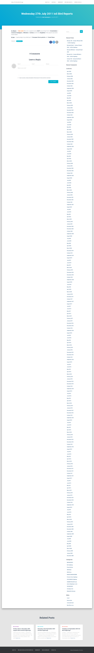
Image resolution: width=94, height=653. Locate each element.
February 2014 (70, 405)
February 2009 (70, 550)
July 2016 (69, 335)
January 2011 (70, 495)
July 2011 (69, 480)
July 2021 (69, 209)
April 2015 (69, 371)
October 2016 (69, 328)
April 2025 (69, 100)
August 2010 (69, 507)
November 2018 (70, 274)
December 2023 (70, 139)
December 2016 (70, 323)
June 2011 (69, 483)
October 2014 (69, 386)
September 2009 (70, 533)
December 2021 (70, 197)
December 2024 (70, 110)
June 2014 (69, 395)
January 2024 (70, 136)
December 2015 (70, 352)
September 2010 (70, 504)
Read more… (18, 638)
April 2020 (69, 245)
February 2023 (70, 163)
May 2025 (69, 98)
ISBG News (69, 569)
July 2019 (69, 260)
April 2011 (69, 487)
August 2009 (69, 536)
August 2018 (69, 282)
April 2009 (69, 546)
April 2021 (69, 216)
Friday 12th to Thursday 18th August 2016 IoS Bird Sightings (22, 629)
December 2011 (70, 468)
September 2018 (70, 279)
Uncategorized (70, 588)
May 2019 (69, 265)
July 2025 (69, 93)
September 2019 (70, 255)
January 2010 (70, 524)
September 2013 (70, 417)
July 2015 (69, 364)
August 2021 (69, 207)
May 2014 (69, 398)
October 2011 (69, 473)
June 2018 (69, 284)
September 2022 (70, 175)
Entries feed (69, 600)
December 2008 (70, 555)
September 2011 (70, 475)
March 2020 (69, 248)
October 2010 (69, 502)
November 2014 (70, 383)
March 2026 (69, 73)
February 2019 (70, 269)
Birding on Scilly (78, 2)
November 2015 (70, 354)
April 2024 (69, 129)
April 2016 (69, 342)
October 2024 (69, 115)
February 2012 (70, 463)
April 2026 (69, 71)
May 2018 (69, 286)
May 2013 (69, 427)
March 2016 (69, 345)
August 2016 (69, 332)
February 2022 (70, 192)
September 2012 (70, 446)
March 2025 (69, 102)
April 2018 (69, 289)
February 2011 (70, 492)
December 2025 (70, 81)
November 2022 (70, 170)
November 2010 (70, 500)
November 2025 (70, 83)
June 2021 (69, 211)
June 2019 (69, 262)
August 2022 (69, 177)
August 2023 (69, 148)
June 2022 (69, 182)
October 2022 (69, 173)
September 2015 (70, 359)
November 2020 (70, 228)
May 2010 (69, 514)
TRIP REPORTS (70, 586)
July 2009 (69, 538)
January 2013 (70, 437)
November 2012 (70, 441)
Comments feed (70, 602)
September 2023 (70, 146)
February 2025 (70, 105)
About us (47, 2)
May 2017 (69, 311)
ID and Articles (70, 567)
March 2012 (69, 461)
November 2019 (70, 250)
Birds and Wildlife (69, 2)
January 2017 (70, 320)
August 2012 (69, 449)
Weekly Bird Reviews (71, 591)
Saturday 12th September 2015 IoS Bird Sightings (46, 629)
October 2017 (69, 299)
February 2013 (70, 434)
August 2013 (69, 420)
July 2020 (69, 238)
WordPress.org (70, 605)
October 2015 (69, 357)
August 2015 (69, 362)
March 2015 (69, 374)
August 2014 (69, 391)
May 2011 (69, 485)
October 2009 (69, 531)
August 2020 (69, 236)
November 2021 (70, 199)
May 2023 (69, 156)
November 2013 (70, 412)
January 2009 (70, 553)
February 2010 (70, 521)
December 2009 (70, 526)
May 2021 (69, 214)
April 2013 (69, 429)
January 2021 (70, 223)
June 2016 (69, 337)
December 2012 (70, 439)
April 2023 (69, 158)
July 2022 (69, 180)
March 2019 (69, 267)
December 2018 (70, 272)
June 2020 (69, 240)
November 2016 (70, 325)
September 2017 (70, 301)
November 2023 (70, 141)
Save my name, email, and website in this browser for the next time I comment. (35, 77)
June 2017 (69, 308)
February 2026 (70, 76)
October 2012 (69, 444)
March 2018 (69, 291)
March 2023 (69, 161)
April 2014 (69, 400)
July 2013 (69, 422)
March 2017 (69, 316)
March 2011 (69, 490)
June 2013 (69, 424)
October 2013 (69, 415)
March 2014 (69, 403)
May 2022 (69, 185)
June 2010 (69, 512)
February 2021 (70, 221)
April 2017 (69, 313)
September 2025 (70, 88)
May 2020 (69, 243)
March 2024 (69, 131)
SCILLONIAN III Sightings (72, 579)
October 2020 (69, 231)
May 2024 (69, 127)
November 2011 (70, 470)
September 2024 (70, 117)
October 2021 (69, 202)
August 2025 (69, 90)
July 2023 (69, 151)
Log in (68, 597)
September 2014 (70, 388)
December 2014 (70, 381)
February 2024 (70, 134)
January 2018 (70, 294)
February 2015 (70, 376)
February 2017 (70, 318)
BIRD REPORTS (70, 562)
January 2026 (70, 78)
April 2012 (69, 458)
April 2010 (69, 516)
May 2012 (69, 456)
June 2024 (69, 124)
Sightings (54, 2)
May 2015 (69, 369)
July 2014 (69, 393)
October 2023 (69, 144)
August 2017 (69, 303)
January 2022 (70, 194)
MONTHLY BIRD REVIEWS (72, 574)
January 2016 (70, 349)
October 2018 (69, 277)
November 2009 (70, 529)
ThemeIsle (81, 650)
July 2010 (69, 509)
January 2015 (70, 378)
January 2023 (70, 165)
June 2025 (69, 95)
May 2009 (69, 543)
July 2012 (69, 451)
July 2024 (69, 122)
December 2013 (70, 410)
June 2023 (69, 153)
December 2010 (70, 497)
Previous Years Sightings (72, 577)
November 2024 (70, 112)
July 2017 (69, 306)
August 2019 (69, 257)
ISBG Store (69, 572)
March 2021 (69, 219)
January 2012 (70, 466)
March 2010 (69, 519)
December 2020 (70, 226)
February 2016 (70, 347)
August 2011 (69, 478)
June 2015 (69, 366)
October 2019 (69, 253)
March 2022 (69, 190)
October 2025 (69, 85)
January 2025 (70, 107)
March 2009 (69, 548)
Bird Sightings (70, 564)
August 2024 (69, 119)
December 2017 (70, 296)
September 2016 (70, 330)
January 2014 (70, 408)
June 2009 (69, 541)
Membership (60, 2)
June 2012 (69, 453)
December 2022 (70, 168)
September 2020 (70, 233)
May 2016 (69, 340)
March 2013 (69, 432)
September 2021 (70, 204)
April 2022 (69, 187)
